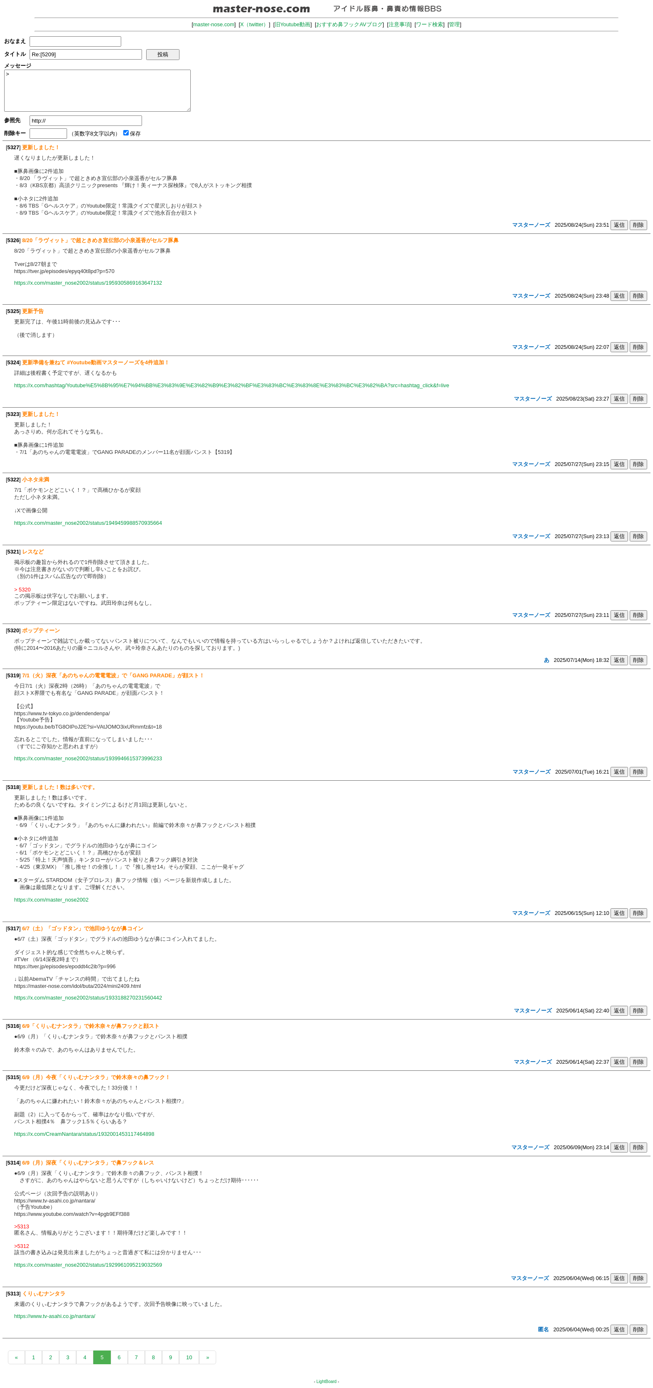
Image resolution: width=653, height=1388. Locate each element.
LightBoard (326, 1381)
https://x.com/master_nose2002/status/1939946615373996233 (88, 758)
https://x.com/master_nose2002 (51, 900)
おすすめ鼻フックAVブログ (349, 24)
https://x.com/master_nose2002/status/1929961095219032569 (88, 1265)
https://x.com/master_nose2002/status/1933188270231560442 (88, 998)
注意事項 (399, 24)
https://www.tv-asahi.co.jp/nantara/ (54, 1316)
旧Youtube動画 (293, 24)
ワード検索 (429, 24)
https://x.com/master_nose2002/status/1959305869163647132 (88, 283)
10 (189, 1357)
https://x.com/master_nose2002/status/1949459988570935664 (88, 523)
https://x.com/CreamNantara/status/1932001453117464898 (84, 1134)
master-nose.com (213, 24)
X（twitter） (254, 24)
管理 (454, 24)
